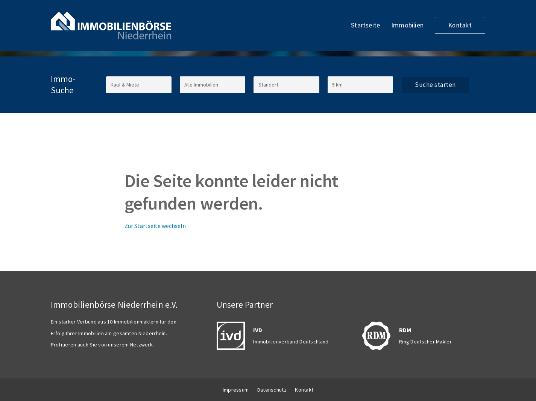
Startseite (365, 25)
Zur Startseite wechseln (155, 225)
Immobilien (407, 25)
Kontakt (460, 25)
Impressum (236, 389)
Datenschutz (272, 389)
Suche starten (435, 85)
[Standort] (286, 84)
